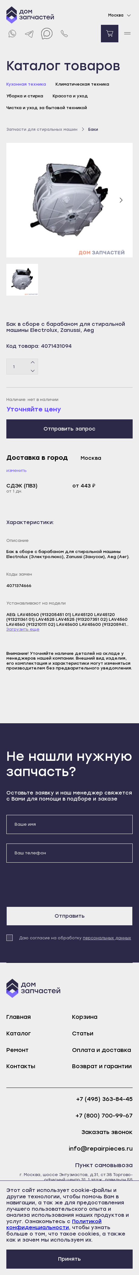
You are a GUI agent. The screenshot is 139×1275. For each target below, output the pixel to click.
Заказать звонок (107, 1132)
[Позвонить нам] (64, 33)
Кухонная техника (26, 84)
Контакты (20, 1066)
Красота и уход (70, 96)
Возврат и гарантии (102, 1066)
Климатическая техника (82, 84)
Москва (120, 15)
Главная (18, 1016)
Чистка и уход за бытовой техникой (46, 107)
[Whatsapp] (12, 33)
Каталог (18, 1033)
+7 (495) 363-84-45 (104, 1099)
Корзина (84, 1016)
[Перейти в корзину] (109, 33)
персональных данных (107, 938)
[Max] (47, 33)
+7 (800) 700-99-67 (104, 1115)
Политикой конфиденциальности (54, 1224)
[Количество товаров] (22, 367)
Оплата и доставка (101, 1050)
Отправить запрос (69, 429)
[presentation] (54, 884)
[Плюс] (33, 362)
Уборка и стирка (24, 96)
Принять (69, 1259)
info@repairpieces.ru (101, 1148)
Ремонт (17, 1050)
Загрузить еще (22, 629)
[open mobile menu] (127, 33)
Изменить (16, 470)
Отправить (70, 916)
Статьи (82, 1033)
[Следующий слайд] (121, 200)
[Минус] (33, 370)
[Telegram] (29, 33)
